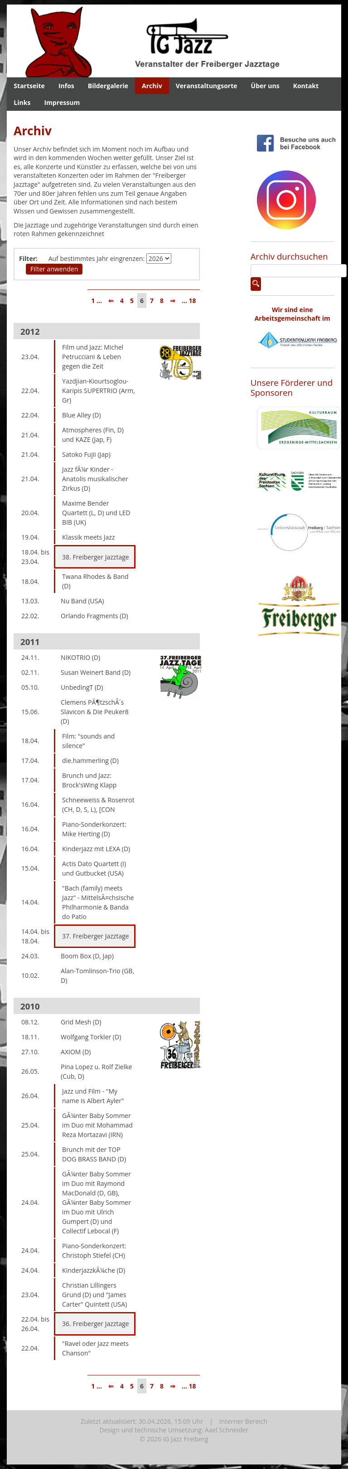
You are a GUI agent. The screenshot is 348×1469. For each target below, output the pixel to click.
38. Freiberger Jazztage (95, 557)
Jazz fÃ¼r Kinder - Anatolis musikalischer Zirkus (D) (95, 479)
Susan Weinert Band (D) (95, 672)
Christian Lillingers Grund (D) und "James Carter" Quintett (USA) (94, 1294)
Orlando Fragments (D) (94, 615)
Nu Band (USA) (82, 601)
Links (22, 102)
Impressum (62, 102)
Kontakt (306, 85)
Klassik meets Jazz (88, 537)
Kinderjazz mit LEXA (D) (96, 848)
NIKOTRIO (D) (80, 657)
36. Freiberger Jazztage (95, 1323)
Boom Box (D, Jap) (87, 956)
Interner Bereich (243, 1421)
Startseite (29, 85)
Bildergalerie (108, 85)
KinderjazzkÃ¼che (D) (93, 1270)
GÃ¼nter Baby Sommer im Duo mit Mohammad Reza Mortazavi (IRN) (97, 1125)
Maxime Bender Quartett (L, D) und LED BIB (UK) (96, 512)
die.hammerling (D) (90, 760)
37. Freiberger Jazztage (95, 936)
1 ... (96, 300)
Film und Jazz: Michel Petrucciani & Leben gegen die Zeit (92, 356)
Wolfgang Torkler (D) (91, 1037)
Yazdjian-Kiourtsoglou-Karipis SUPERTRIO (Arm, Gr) (98, 390)
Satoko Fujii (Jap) (86, 454)
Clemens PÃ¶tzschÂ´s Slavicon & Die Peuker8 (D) (95, 711)
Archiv (152, 85)
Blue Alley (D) (81, 415)
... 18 (189, 300)
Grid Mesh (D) (81, 1022)
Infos (66, 85)
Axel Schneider (226, 1430)
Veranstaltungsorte (206, 85)
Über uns (265, 85)
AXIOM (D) (76, 1051)
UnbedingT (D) (82, 687)
